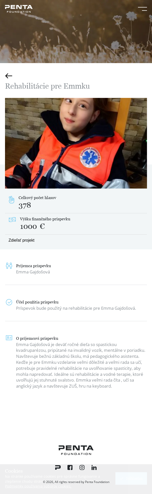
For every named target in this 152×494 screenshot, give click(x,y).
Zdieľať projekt (21, 240)
